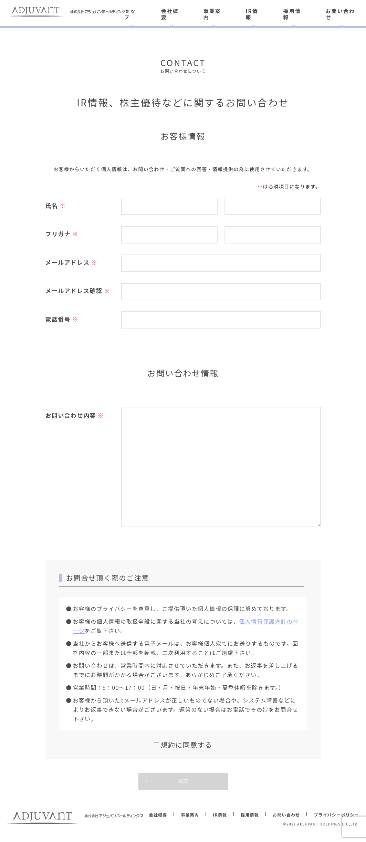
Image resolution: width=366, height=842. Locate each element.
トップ (130, 14)
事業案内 (212, 14)
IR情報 (251, 14)
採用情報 (292, 14)
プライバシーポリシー (336, 815)
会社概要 (170, 14)
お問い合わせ (340, 14)
